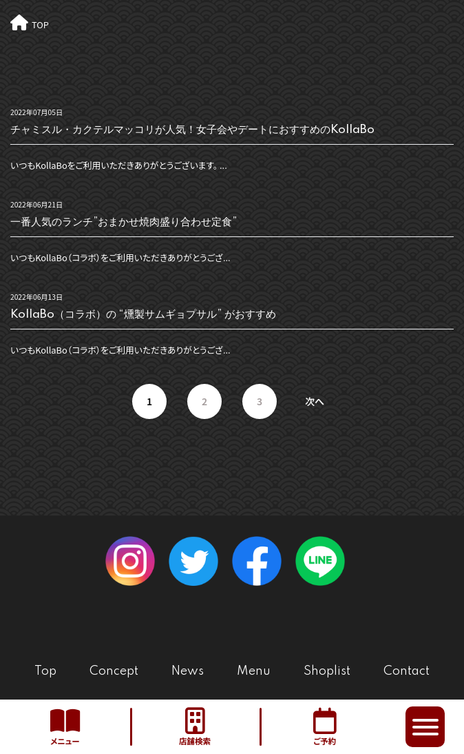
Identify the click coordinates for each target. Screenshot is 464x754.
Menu (254, 671)
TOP (40, 24)
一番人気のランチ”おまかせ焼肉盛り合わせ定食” (123, 222)
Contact (406, 671)
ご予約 (325, 727)
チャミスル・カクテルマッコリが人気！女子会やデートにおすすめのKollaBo (192, 130)
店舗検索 (195, 727)
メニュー (65, 727)
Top (45, 671)
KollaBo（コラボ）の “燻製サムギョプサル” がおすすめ (143, 314)
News (187, 671)
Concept (113, 671)
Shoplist (327, 671)
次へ (314, 401)
